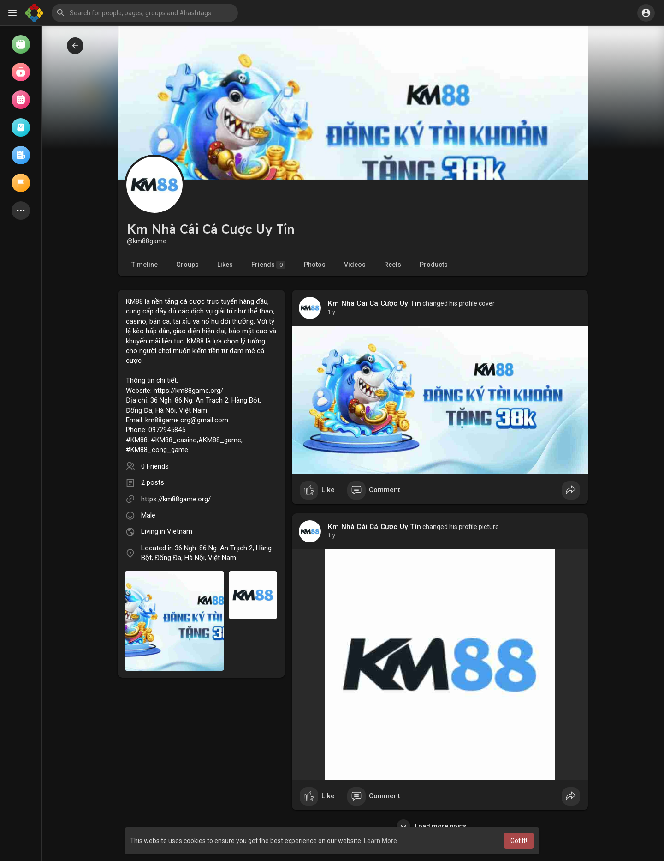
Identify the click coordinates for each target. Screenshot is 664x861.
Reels (392, 264)
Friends (268, 265)
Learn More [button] (380, 840)
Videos (355, 264)
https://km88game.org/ (176, 499)
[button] (145, 13)
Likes (225, 264)
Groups (187, 264)
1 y (331, 312)
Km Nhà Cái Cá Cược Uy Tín (374, 303)
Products (434, 264)
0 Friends (155, 466)
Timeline (144, 264)
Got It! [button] (518, 840)
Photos (315, 264)
